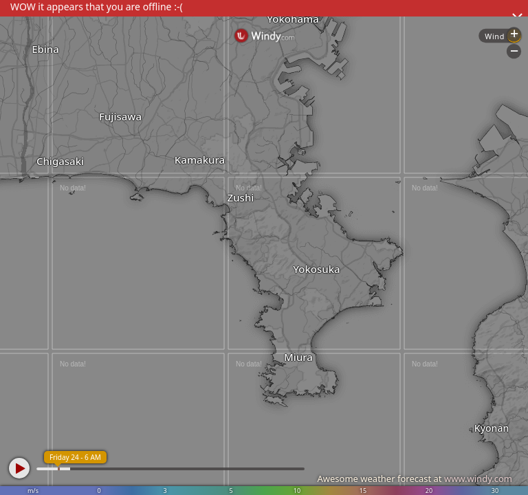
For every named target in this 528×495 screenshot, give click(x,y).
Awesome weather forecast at (414, 478)
